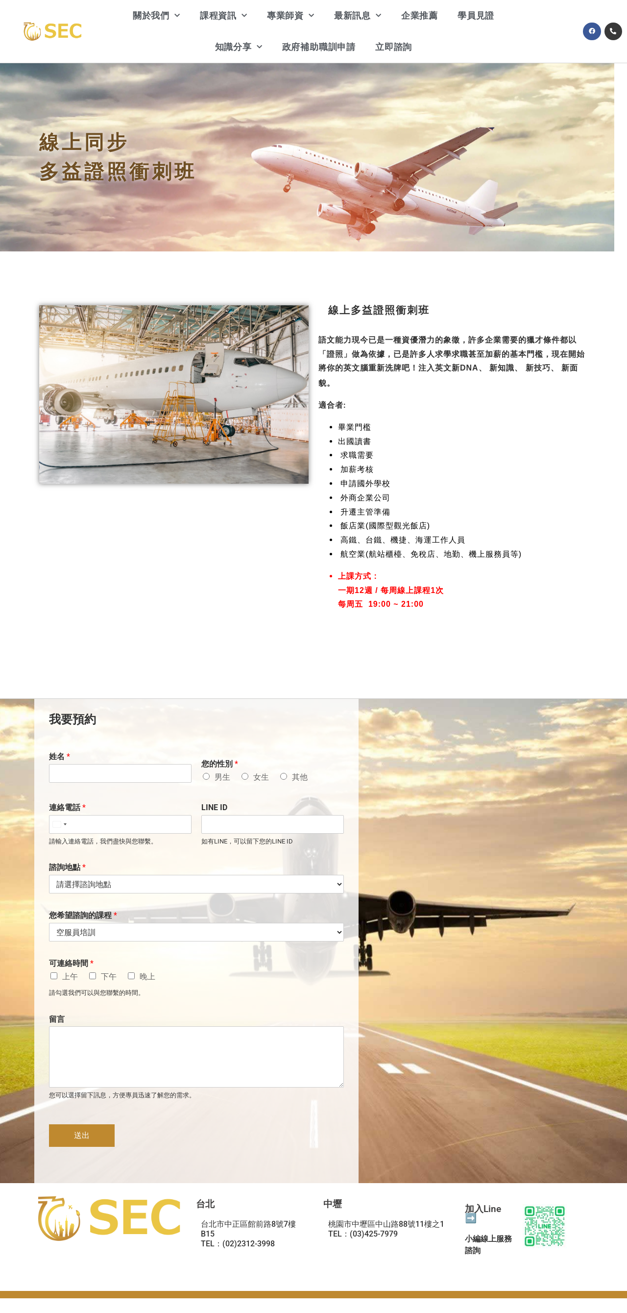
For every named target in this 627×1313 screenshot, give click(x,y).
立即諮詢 (393, 47)
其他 (300, 777)
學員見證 (476, 15)
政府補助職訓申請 (319, 47)
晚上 (147, 976)
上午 (70, 976)
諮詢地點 (67, 867)
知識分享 (239, 47)
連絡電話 (67, 807)
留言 (57, 1019)
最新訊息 (358, 16)
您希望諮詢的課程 (83, 915)
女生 (261, 777)
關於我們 (156, 16)
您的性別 (219, 763)
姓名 (59, 756)
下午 (109, 976)
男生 (222, 777)
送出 (82, 1135)
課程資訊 (223, 16)
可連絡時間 (71, 963)
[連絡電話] (120, 824)
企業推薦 (419, 15)
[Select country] (59, 824)
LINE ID (214, 807)
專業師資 (290, 16)
